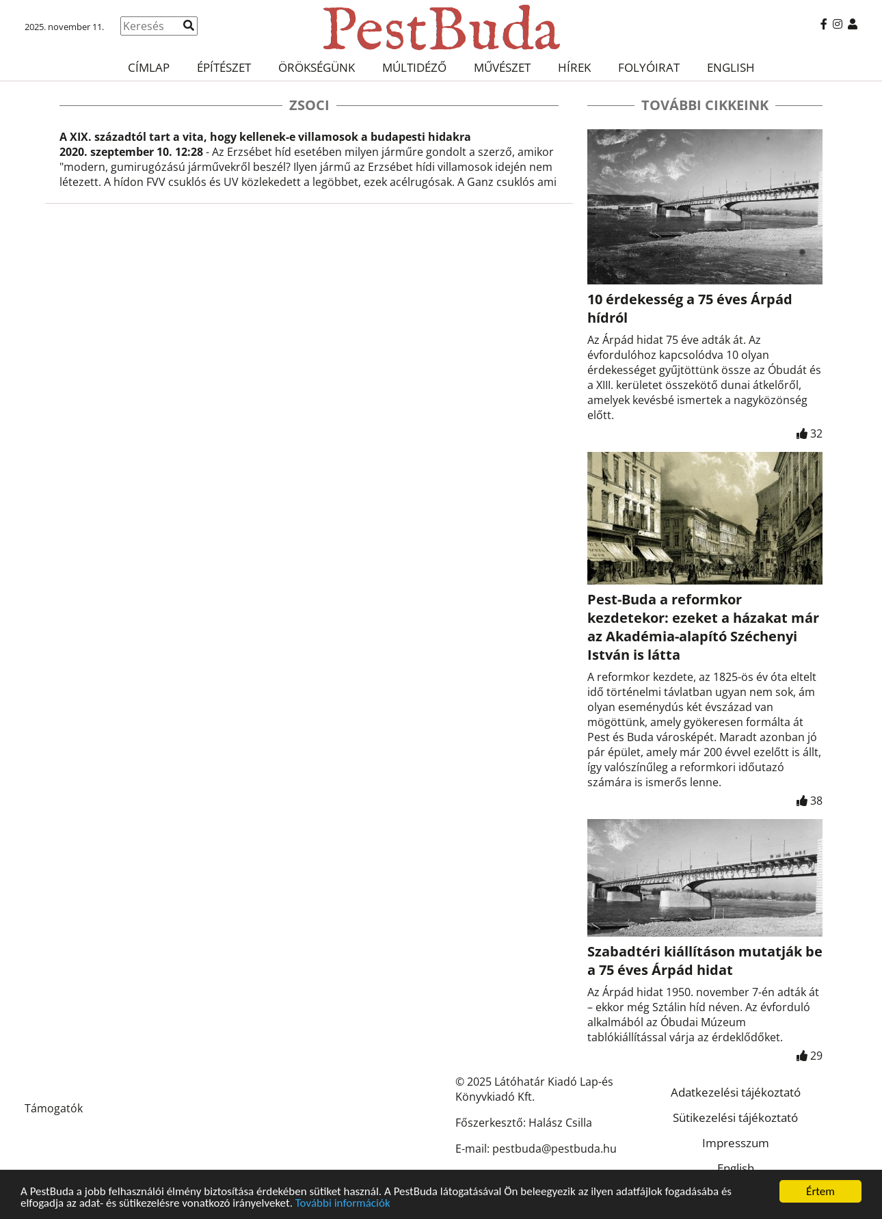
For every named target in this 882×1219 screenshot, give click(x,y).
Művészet (502, 67)
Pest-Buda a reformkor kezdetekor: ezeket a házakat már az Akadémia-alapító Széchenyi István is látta (703, 627)
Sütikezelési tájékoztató (735, 1117)
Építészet (224, 67)
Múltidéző (414, 67)
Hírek (574, 67)
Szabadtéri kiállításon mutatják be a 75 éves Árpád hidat (705, 960)
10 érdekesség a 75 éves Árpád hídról (689, 308)
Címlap (149, 67)
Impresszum (735, 1143)
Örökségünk (316, 67)
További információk (342, 1204)
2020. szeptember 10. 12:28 (131, 151)
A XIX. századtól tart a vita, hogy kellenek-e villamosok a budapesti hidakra (265, 136)
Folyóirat (649, 67)
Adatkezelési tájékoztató (736, 1092)
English (731, 67)
